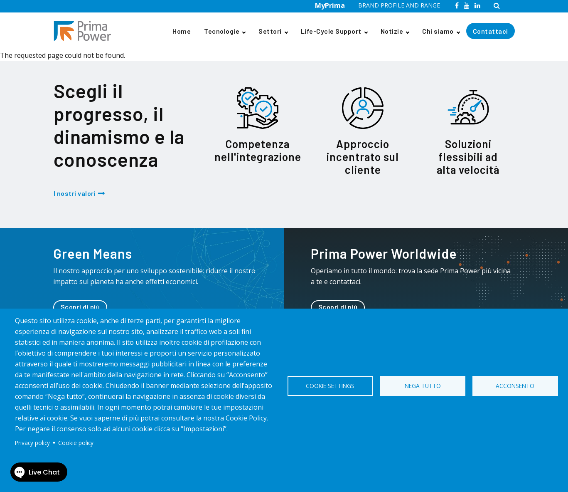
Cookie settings (330, 386)
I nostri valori (75, 193)
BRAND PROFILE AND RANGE (399, 5)
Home (181, 31)
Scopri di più (80, 307)
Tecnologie (221, 31)
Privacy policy (32, 443)
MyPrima (330, 5)
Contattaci (490, 31)
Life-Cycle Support (331, 31)
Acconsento (515, 386)
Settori (270, 31)
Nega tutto (423, 386)
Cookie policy (75, 443)
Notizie (392, 31)
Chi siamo (438, 31)
